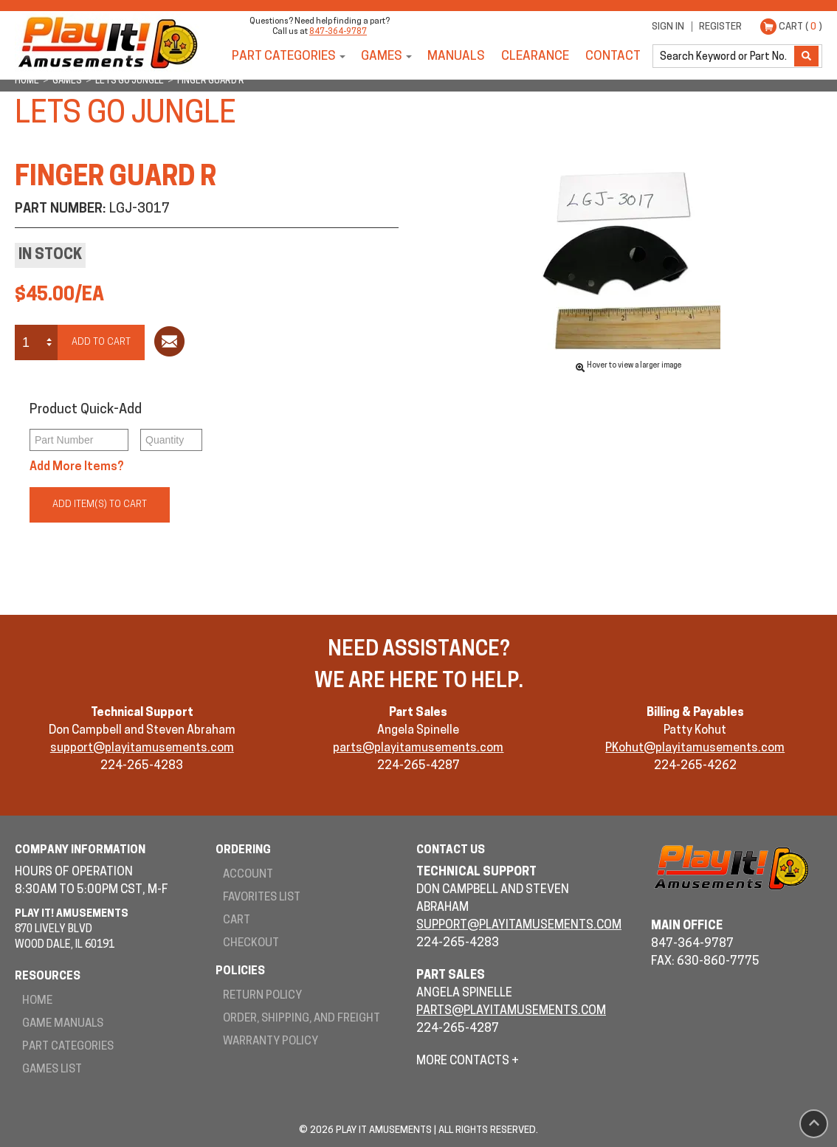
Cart (236, 920)
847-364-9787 (338, 32)
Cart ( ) (800, 27)
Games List (52, 1069)
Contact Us (450, 850)
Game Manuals (62, 1024)
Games (381, 56)
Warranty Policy (270, 1041)
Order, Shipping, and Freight (301, 1018)
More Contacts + (467, 1061)
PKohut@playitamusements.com (695, 748)
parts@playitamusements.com (418, 748)
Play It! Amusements (107, 42)
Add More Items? (77, 467)
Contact (613, 56)
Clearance (535, 56)
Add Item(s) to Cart (99, 504)
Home (37, 1001)
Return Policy (262, 996)
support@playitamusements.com (142, 748)
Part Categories (284, 56)
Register (720, 27)
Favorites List (261, 897)
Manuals (456, 56)
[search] (724, 56)
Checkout (251, 943)
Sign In (668, 27)
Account (248, 875)
